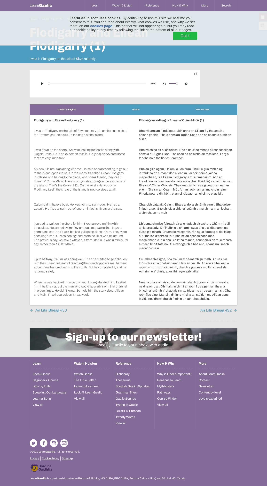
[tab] (67, 109)
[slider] (97, 83)
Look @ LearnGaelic (88, 392)
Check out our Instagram (54, 443)
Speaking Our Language (49, 392)
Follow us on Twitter (33, 443)
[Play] (42, 84)
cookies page (101, 26)
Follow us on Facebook (44, 443)
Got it (185, 36)
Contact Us (64, 443)
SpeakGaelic (41, 374)
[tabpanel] (133, 210)
